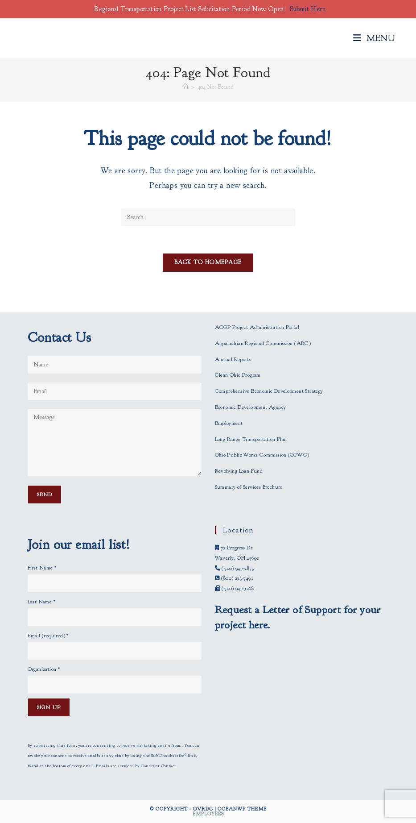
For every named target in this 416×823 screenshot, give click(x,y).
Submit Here (307, 9)
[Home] (185, 87)
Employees (208, 814)
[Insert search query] (208, 217)
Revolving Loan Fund (239, 470)
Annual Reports (233, 359)
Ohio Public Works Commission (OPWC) (262, 454)
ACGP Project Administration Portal (257, 327)
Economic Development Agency (250, 407)
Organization (44, 669)
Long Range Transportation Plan (251, 439)
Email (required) (48, 635)
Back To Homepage (208, 262)
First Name (42, 567)
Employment (229, 423)
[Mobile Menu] (374, 38)
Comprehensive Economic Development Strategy (269, 391)
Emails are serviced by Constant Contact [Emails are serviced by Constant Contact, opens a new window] (136, 766)
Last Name (41, 601)
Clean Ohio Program (238, 374)
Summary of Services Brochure (249, 486)
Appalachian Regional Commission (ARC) (263, 343)
